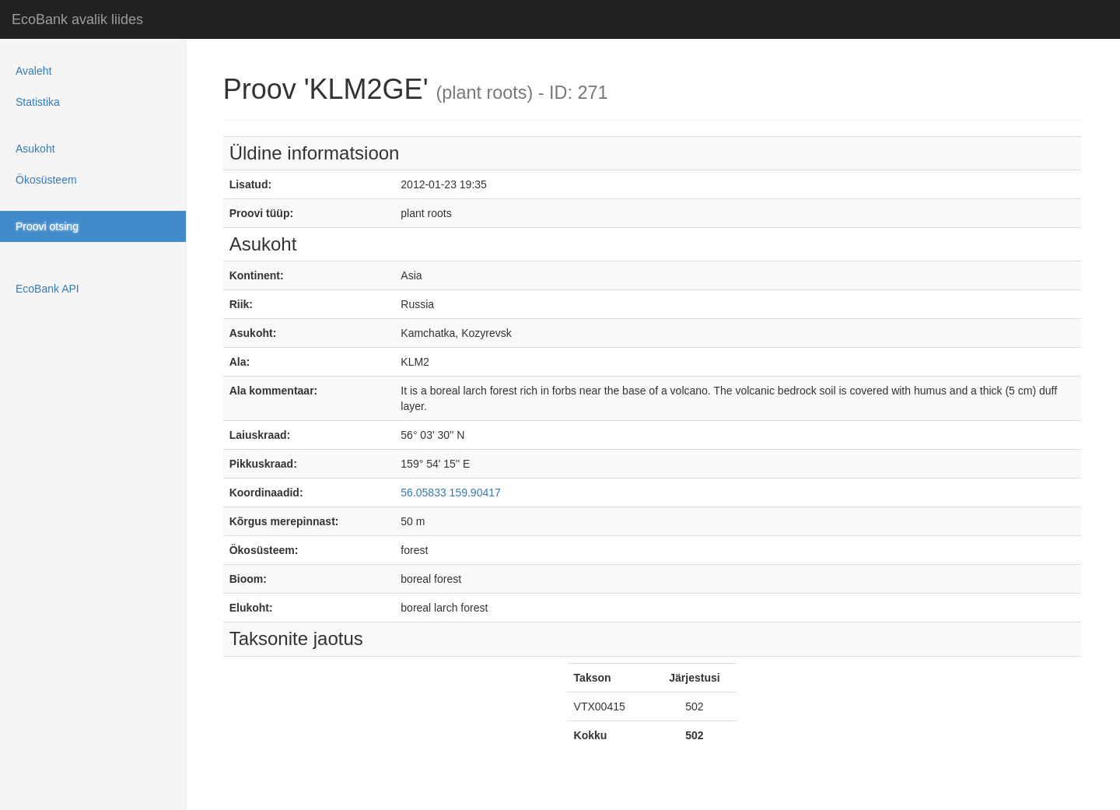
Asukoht (35, 148)
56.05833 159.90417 (450, 492)
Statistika (38, 102)
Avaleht (33, 71)
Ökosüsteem (46, 180)
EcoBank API (47, 288)
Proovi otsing (47, 226)
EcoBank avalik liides (77, 19)
